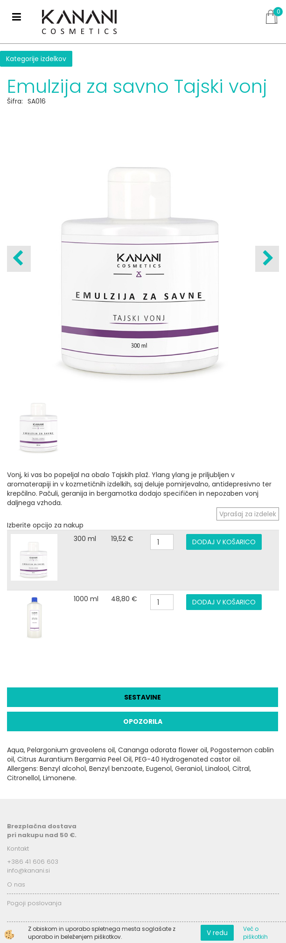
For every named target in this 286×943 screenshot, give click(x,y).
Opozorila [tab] (142, 721)
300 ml (85, 538)
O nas (16, 884)
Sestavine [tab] (142, 697)
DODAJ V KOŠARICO (224, 542)
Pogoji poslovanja (34, 903)
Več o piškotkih (255, 933)
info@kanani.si (28, 870)
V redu (217, 932)
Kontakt (18, 848)
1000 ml (86, 598)
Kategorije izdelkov (36, 58)
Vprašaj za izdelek (247, 514)
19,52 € (122, 538)
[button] (267, 259)
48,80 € (124, 598)
